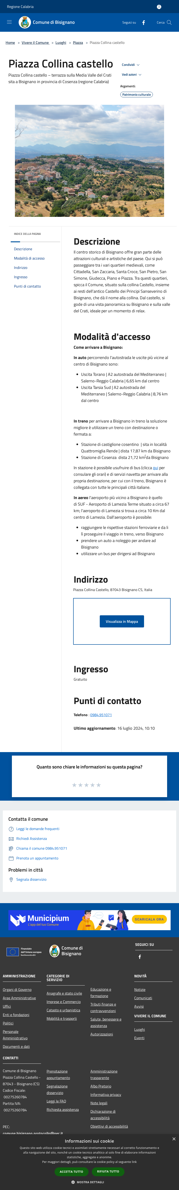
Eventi (139, 1038)
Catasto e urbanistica (63, 1010)
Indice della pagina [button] (27, 234)
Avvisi (139, 1006)
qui (155, 468)
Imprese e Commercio (64, 1001)
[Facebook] (141, 22)
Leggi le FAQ (56, 1101)
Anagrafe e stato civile (64, 993)
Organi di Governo (17, 989)
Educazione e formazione (100, 992)
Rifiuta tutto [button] (108, 1171)
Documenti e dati (16, 1046)
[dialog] (89, 1162)
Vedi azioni (132, 74)
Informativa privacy (105, 1094)
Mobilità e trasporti (62, 1018)
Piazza (78, 42)
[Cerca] (169, 22)
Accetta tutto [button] (71, 1172)
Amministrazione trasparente (103, 1074)
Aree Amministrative (19, 998)
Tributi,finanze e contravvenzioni (103, 1007)
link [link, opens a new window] (134, 1162)
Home (10, 42)
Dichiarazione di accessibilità (103, 1115)
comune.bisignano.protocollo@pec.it (33, 1133)
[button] (89, 1182)
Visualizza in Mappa (122, 621)
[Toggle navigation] (9, 22)
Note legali (98, 1103)
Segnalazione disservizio (57, 1089)
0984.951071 (101, 715)
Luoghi (60, 42)
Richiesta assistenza (63, 1109)
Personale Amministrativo (15, 1035)
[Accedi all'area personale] (159, 6)
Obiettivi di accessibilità (109, 1126)
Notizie (139, 989)
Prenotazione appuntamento (58, 1074)
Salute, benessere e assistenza (105, 1022)
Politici (8, 1023)
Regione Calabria (20, 6)
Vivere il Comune (36, 42)
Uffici (7, 1006)
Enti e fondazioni (16, 1014)
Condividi (131, 65)
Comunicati (143, 998)
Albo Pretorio (100, 1086)
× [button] (174, 1139)
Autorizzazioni (101, 1034)
